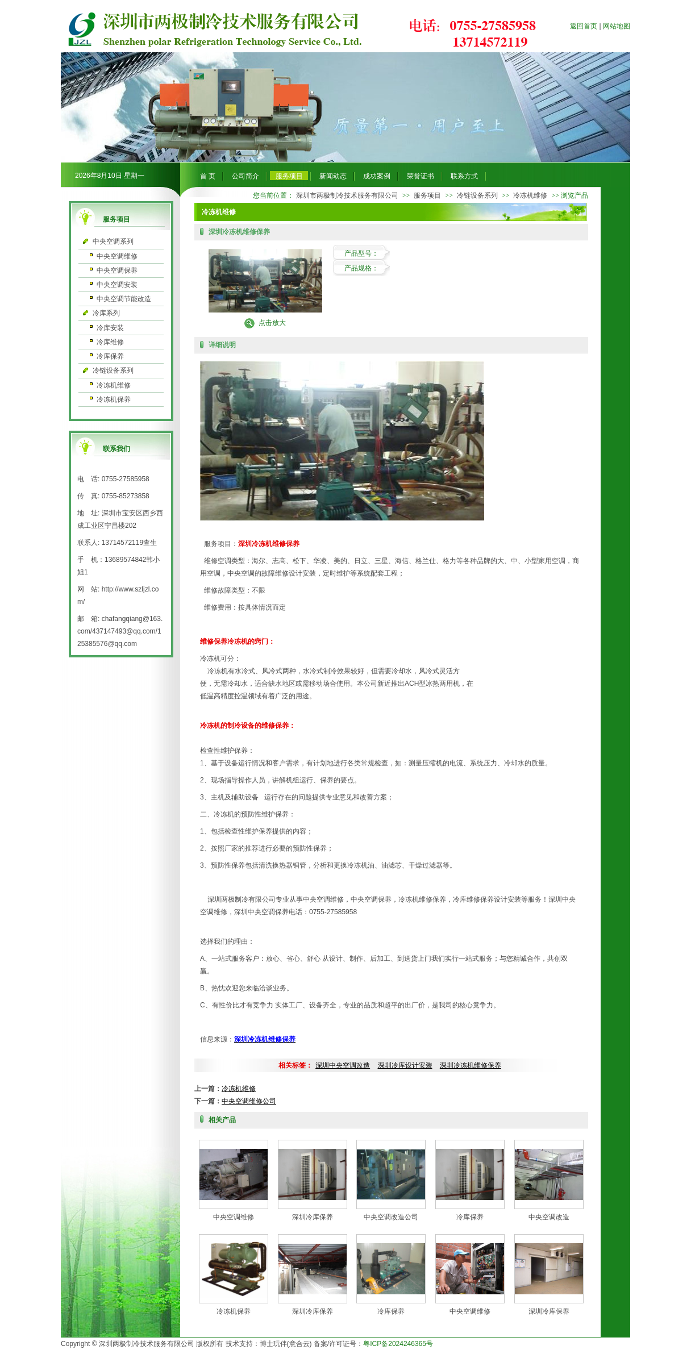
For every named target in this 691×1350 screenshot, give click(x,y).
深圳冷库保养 (312, 1217)
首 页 (207, 176)
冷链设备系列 (113, 370)
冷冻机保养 (114, 399)
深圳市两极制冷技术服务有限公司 (347, 195)
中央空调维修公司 (249, 1101)
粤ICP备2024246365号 (398, 1344)
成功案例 (376, 176)
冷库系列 (106, 313)
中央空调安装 (117, 285)
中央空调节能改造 (124, 299)
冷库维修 (110, 342)
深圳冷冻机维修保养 (470, 1065)
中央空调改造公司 (391, 1217)
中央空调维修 (117, 256)
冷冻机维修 (114, 385)
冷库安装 (110, 328)
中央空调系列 (113, 241)
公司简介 (245, 176)
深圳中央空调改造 (342, 1065)
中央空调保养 (117, 270)
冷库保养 (110, 356)
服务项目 (289, 176)
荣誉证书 (420, 176)
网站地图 (616, 26)
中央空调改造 (548, 1217)
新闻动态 (333, 176)
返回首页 (583, 26)
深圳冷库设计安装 (405, 1065)
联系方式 (464, 176)
